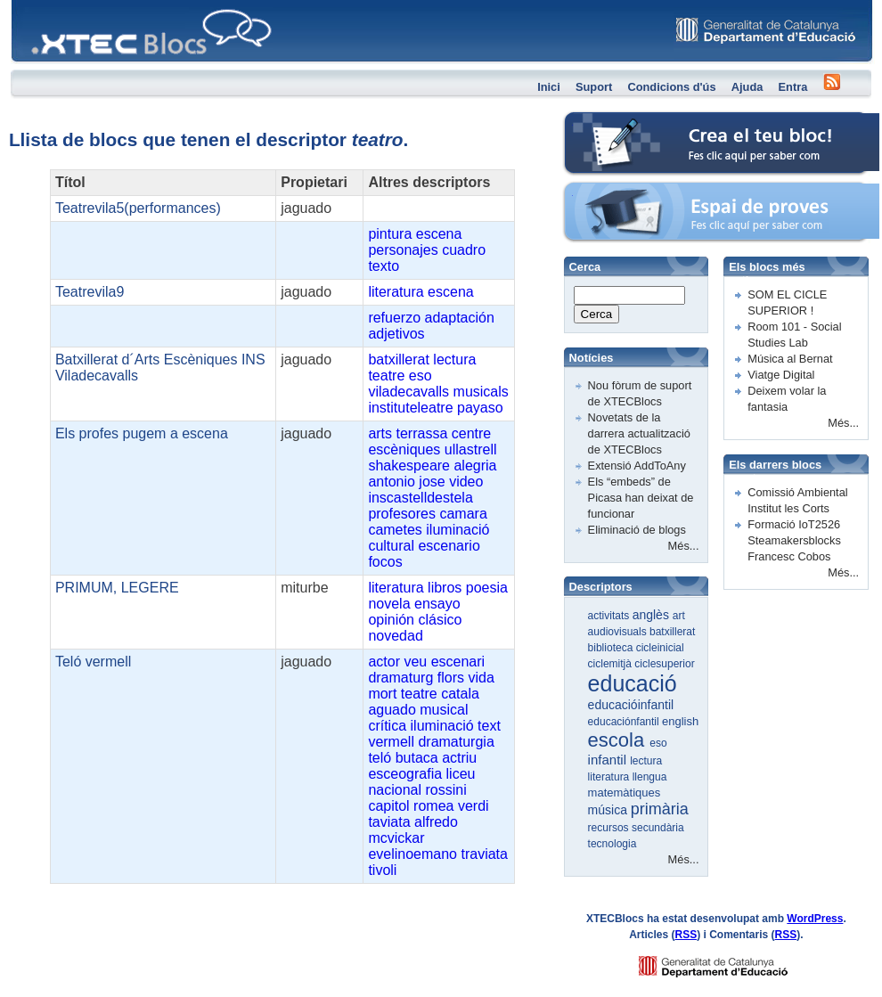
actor (384, 661)
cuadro (464, 249)
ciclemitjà (611, 664)
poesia (487, 587)
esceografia (405, 773)
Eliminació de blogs (637, 529)
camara (462, 513)
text (489, 725)
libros (444, 587)
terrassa (422, 433)
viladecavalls (408, 391)
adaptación (459, 317)
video (466, 481)
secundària (658, 827)
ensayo (437, 603)
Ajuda (747, 87)
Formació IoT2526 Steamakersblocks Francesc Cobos (794, 540)
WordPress (815, 918)
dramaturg (400, 677)
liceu (461, 773)
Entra (793, 87)
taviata (389, 821)
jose (432, 481)
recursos (610, 827)
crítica (387, 725)
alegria (474, 465)
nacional (394, 789)
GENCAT (730, 962)
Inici (548, 87)
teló (379, 757)
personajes (402, 249)
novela (389, 603)
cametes (394, 529)
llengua (650, 777)
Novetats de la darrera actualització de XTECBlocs (639, 433)
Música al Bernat (789, 358)
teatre (386, 375)
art (679, 615)
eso (420, 375)
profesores (402, 513)
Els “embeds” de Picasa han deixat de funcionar (641, 497)
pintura (390, 233)
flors (450, 677)
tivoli (382, 870)
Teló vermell (93, 661)
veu (415, 661)
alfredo (436, 821)
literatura (395, 291)
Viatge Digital (780, 374)
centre (471, 433)
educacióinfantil (631, 705)
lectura (454, 359)
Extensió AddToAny (637, 465)
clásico (439, 619)
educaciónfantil (625, 721)
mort (382, 693)
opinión (391, 619)
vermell (391, 741)
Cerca (597, 314)
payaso (480, 407)
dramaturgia (456, 741)
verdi (473, 805)
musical (444, 709)
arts (380, 433)
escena (439, 233)
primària (660, 809)
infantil (609, 759)
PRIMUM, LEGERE (117, 587)
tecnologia (612, 844)
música (609, 810)
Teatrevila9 (89, 291)
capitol (388, 805)
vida (481, 677)
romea (433, 805)
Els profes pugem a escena (141, 433)
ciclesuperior (664, 664)
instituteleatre (410, 407)
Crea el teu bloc (604, 121)
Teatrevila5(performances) (138, 208)
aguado (391, 709)
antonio (391, 481)
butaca (417, 757)
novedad (395, 635)
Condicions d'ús (671, 87)
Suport (594, 87)
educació (632, 683)
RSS (686, 934)
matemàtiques (624, 792)
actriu (459, 757)
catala (460, 693)
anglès (653, 615)
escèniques (404, 449)
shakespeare (409, 465)
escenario (448, 545)
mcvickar (396, 838)
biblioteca (612, 648)
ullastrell (471, 449)
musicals (481, 391)
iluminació (457, 529)
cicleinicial (660, 648)
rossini (445, 789)
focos (385, 561)
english (680, 721)
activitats (610, 615)
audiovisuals (618, 631)
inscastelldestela (420, 497)
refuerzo (394, 317)
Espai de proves (605, 191)
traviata (484, 854)
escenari (458, 661)
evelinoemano (412, 854)
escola (619, 740)
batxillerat (398, 359)
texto (383, 266)
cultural (391, 545)
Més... (683, 545)
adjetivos (396, 333)
